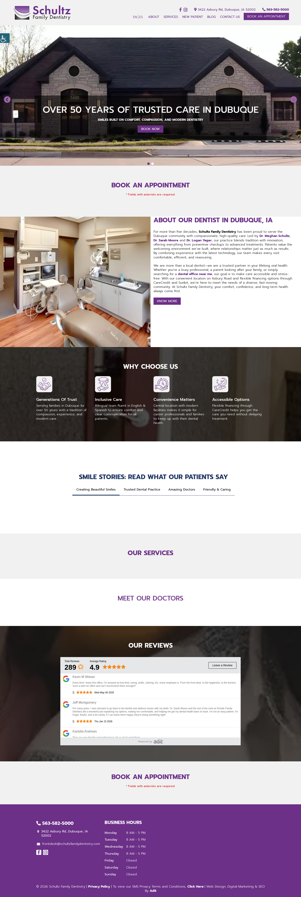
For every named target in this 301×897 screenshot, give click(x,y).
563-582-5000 (275, 9)
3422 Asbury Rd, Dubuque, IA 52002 (225, 9)
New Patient (192, 16)
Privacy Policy (99, 886)
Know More (167, 301)
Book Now (150, 129)
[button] (7, 99)
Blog (211, 16)
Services (171, 16)
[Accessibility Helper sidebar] (5, 38)
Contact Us (230, 16)
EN (135, 17)
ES (141, 17)
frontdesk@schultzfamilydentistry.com (68, 843)
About (153, 16)
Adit (153, 890)
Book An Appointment (266, 16)
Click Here (196, 886)
